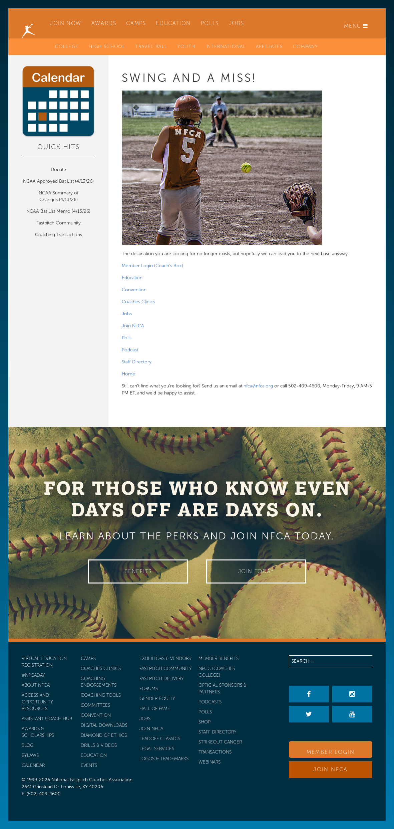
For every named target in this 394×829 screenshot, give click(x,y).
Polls (126, 338)
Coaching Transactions (58, 234)
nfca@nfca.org (258, 386)
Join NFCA (133, 326)
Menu (356, 26)
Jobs (127, 314)
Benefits (138, 571)
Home (128, 374)
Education (132, 278)
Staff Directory (136, 362)
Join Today (256, 571)
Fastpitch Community (58, 223)
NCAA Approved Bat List (48, 181)
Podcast (130, 350)
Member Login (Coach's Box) (152, 266)
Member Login (331, 752)
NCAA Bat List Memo (49, 211)
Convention (134, 290)
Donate (58, 169)
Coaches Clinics (138, 302)
